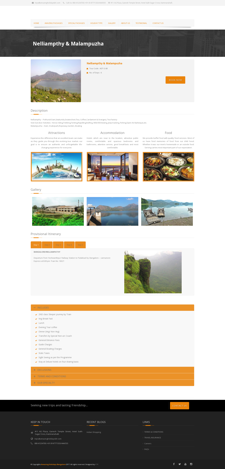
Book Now (175, 79)
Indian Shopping (94, 432)
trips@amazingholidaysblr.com (46, 3)
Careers (147, 443)
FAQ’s (146, 449)
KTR (96, 464)
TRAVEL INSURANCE (152, 437)
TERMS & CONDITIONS (153, 432)
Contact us (179, 405)
